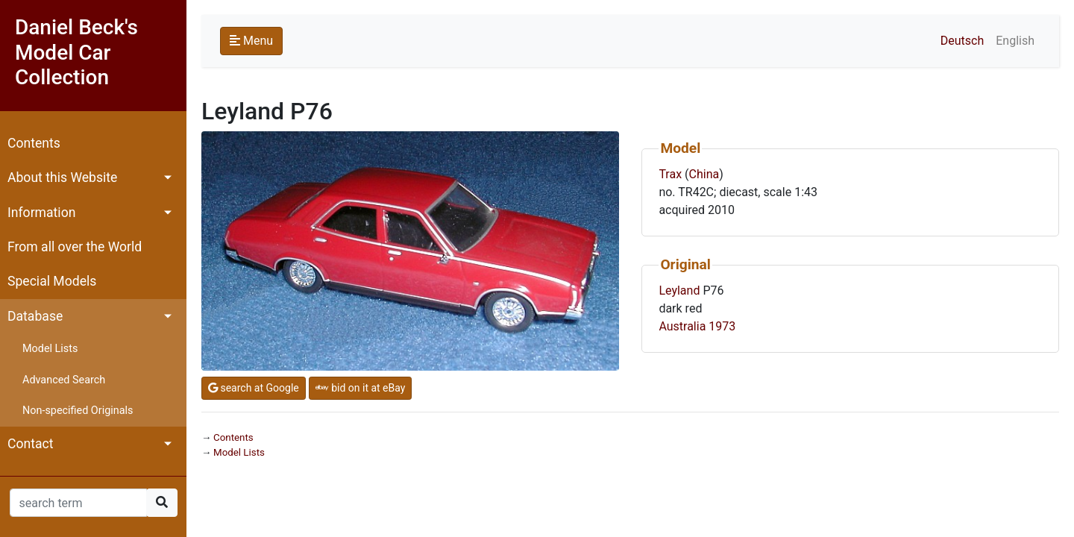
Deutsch (962, 41)
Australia (682, 326)
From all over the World (74, 246)
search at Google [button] (253, 388)
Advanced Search (63, 380)
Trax (670, 174)
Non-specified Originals (77, 410)
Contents (33, 143)
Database (35, 316)
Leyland (679, 290)
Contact (30, 443)
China (704, 174)
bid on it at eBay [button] (360, 388)
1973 (722, 326)
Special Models (51, 281)
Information (41, 212)
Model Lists (50, 348)
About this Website (62, 177)
